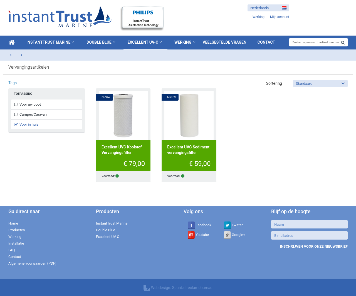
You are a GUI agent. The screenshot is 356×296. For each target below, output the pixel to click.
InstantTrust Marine (50, 41)
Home (13, 223)
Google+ (234, 235)
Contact (266, 42)
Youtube (198, 235)
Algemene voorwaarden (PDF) (32, 263)
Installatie (16, 243)
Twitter (233, 225)
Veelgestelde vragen (224, 42)
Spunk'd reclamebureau (192, 287)
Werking (183, 42)
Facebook (199, 225)
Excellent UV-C (145, 41)
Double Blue (101, 41)
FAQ (11, 250)
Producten (16, 230)
